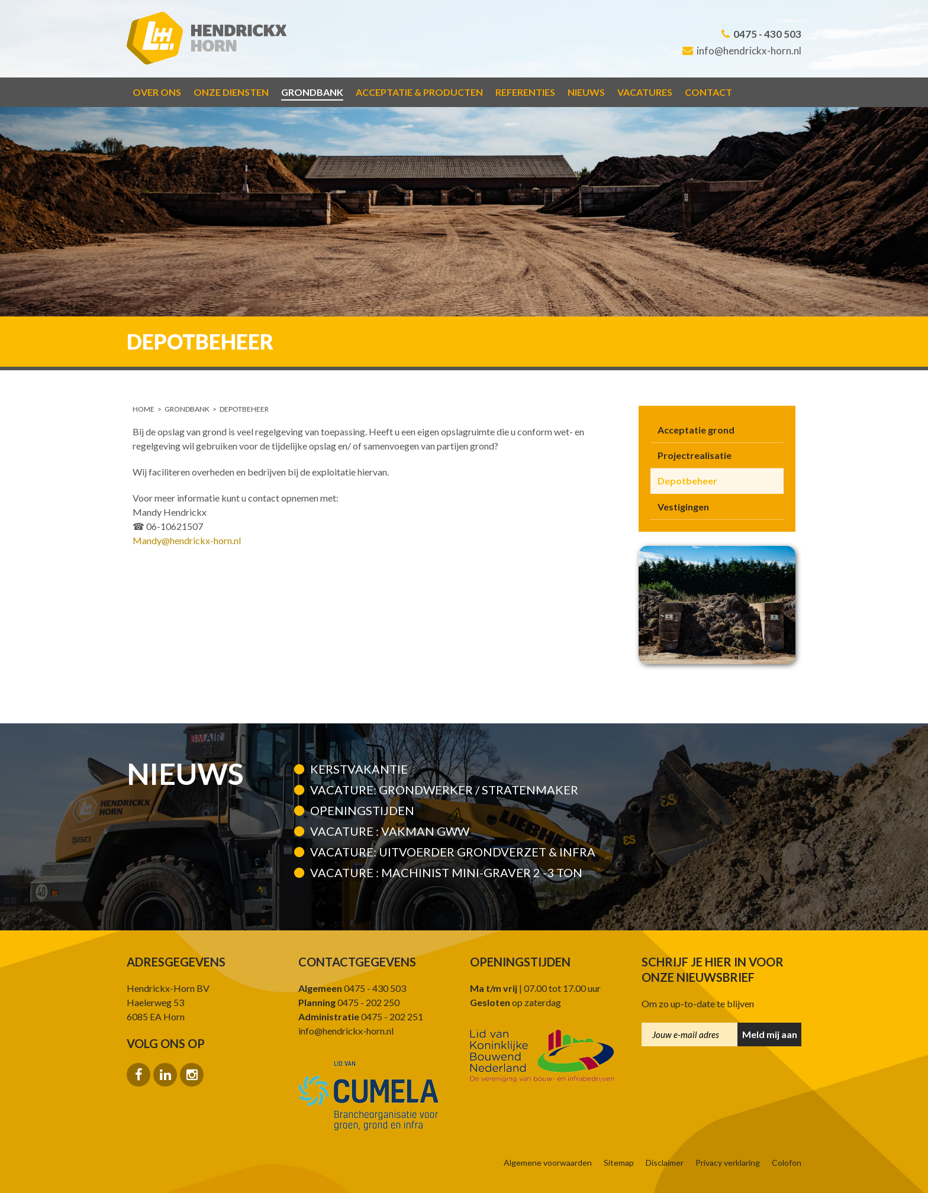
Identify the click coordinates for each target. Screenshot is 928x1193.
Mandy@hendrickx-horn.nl (187, 540)
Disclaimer (665, 1163)
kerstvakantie (359, 769)
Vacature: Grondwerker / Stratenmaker (444, 790)
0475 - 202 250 (348, 1002)
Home (143, 409)
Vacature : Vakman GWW (389, 831)
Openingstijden (362, 810)
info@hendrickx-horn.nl (741, 50)
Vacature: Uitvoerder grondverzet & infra (452, 852)
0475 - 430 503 (761, 34)
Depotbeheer (244, 409)
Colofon (786, 1163)
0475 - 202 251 (360, 1016)
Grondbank (187, 409)
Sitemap (619, 1163)
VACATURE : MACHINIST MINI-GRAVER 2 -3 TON (446, 872)
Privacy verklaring (727, 1163)
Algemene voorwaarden (548, 1163)
